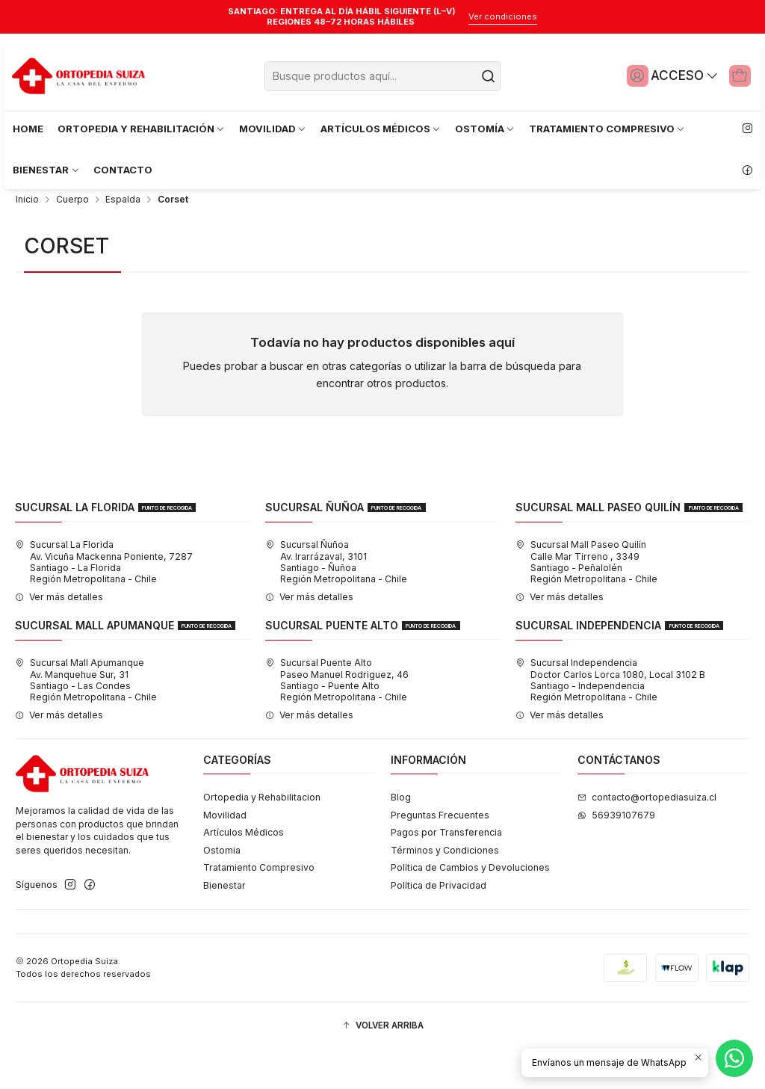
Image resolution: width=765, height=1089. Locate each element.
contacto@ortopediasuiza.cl (646, 836)
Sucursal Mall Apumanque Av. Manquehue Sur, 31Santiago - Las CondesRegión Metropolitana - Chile (86, 719)
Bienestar (224, 925)
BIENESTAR (46, 170)
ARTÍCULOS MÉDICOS (381, 129)
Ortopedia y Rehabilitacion (261, 836)
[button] (382, 1065)
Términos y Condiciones (445, 889)
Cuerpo (72, 239)
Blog (401, 836)
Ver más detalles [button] (59, 636)
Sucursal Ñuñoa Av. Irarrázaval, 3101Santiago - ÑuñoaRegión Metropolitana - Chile (336, 602)
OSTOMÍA (485, 129)
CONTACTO (122, 170)
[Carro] (737, 75)
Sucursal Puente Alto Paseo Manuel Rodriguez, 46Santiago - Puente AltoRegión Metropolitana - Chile (337, 719)
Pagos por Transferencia (446, 871)
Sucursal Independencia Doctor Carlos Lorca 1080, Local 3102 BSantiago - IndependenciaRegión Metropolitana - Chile (610, 719)
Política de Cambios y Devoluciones (470, 907)
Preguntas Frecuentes (440, 854)
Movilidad (225, 854)
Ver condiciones (502, 16)
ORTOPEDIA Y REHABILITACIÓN (142, 129)
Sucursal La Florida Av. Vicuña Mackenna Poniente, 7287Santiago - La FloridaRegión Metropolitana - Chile (104, 602)
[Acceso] (665, 75)
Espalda (122, 239)
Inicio (27, 239)
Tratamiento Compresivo (259, 907)
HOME (28, 129)
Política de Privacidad (438, 925)
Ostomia (222, 889)
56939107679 (616, 854)
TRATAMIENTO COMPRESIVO (607, 129)
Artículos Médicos (243, 871)
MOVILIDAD (273, 129)
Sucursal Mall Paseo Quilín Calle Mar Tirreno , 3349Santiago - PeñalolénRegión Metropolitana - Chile (586, 602)
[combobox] (382, 76)
